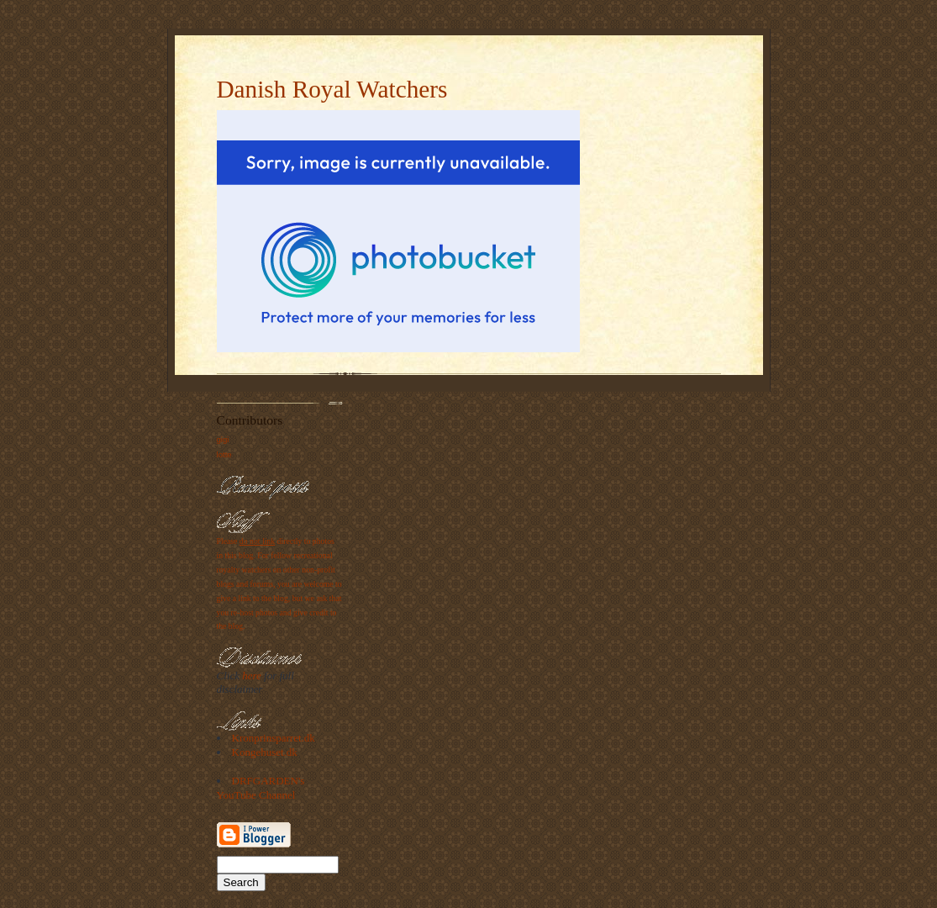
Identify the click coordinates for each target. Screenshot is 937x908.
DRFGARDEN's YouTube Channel (261, 787)
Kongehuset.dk (264, 752)
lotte (224, 454)
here (251, 675)
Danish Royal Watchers (332, 89)
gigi (223, 439)
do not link (257, 541)
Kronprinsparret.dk (273, 737)
